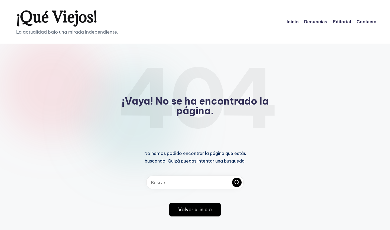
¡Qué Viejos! (56, 17)
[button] (237, 182)
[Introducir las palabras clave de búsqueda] (195, 182)
